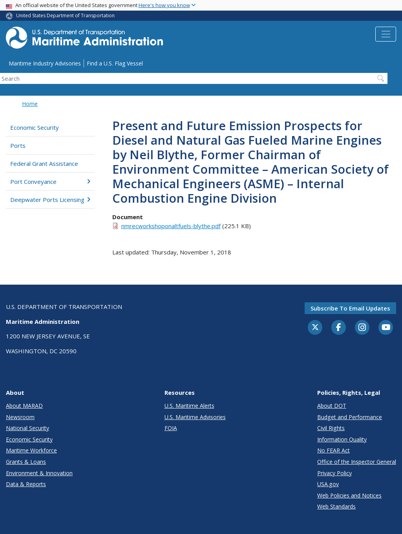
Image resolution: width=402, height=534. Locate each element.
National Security (27, 428)
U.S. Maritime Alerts (189, 405)
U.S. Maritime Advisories (195, 417)
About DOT (331, 405)
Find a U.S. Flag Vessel (115, 63)
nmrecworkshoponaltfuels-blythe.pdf (171, 226)
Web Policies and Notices (349, 495)
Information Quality (342, 439)
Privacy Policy (334, 473)
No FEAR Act (333, 450)
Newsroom (20, 417)
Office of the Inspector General (356, 461)
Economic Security (34, 127)
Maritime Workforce (31, 450)
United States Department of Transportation (65, 15)
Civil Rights (331, 428)
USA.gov (328, 484)
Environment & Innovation (39, 473)
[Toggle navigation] (385, 34)
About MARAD (24, 405)
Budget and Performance (349, 417)
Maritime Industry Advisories (45, 63)
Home (30, 103)
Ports (18, 145)
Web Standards (336, 506)
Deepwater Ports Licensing (50, 199)
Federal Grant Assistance (44, 163)
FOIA (170, 428)
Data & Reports (26, 484)
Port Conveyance (50, 181)
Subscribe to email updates (350, 308)
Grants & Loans (26, 461)
